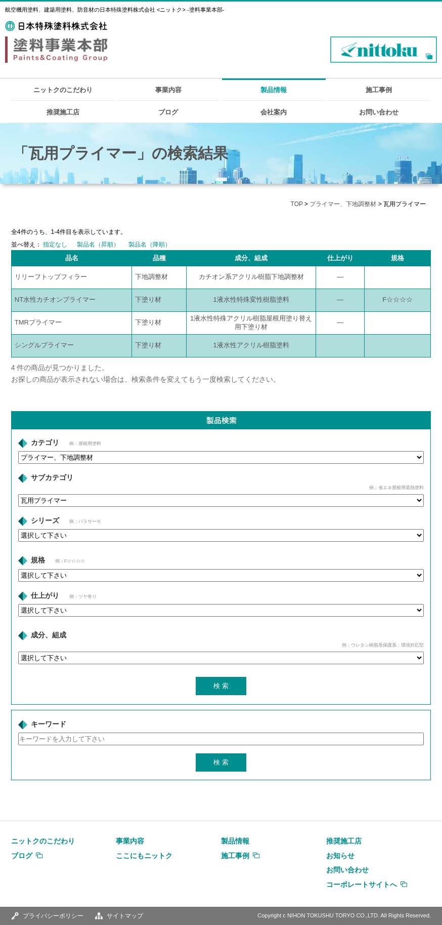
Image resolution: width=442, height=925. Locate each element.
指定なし (55, 244)
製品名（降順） (149, 244)
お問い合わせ (379, 112)
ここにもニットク (144, 856)
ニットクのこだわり (63, 90)
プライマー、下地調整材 (343, 204)
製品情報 (273, 90)
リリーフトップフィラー (51, 276)
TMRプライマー (38, 322)
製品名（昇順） (98, 244)
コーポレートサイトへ (361, 884)
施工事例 (379, 90)
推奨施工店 (63, 112)
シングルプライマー (44, 345)
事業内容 (168, 90)
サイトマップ (125, 915)
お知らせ (340, 856)
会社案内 (273, 112)
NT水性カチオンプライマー (55, 299)
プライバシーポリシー (53, 915)
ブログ (168, 112)
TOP (297, 204)
